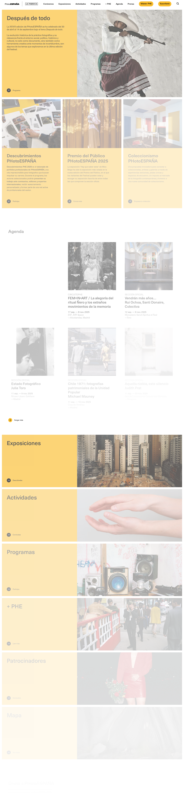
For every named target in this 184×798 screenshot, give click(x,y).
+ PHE (108, 3)
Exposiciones (65, 3)
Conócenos (48, 3)
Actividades (81, 3)
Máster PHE (146, 3)
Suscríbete (165, 3)
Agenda (119, 3)
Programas (96, 3)
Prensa (131, 3)
